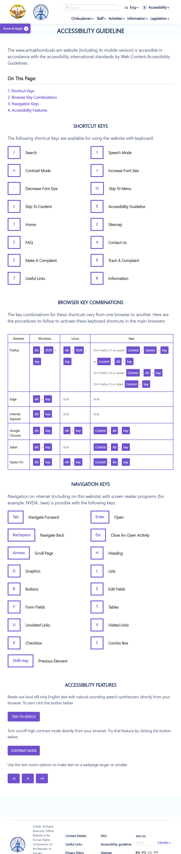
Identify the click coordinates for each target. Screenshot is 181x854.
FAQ (104, 836)
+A (42, 778)
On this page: (22, 78)
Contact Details (75, 836)
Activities (115, 18)
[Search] (91, 7)
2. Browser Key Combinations (32, 97)
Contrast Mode (23, 750)
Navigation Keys (90, 484)
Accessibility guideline (90, 31)
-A (13, 778)
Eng (130, 7)
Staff (100, 18)
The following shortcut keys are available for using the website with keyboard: (81, 138)
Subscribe (162, 842)
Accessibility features (90, 685)
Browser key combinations (90, 302)
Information (136, 18)
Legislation (158, 18)
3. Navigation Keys (23, 103)
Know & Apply (13, 28)
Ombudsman (81, 18)
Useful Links (73, 844)
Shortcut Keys (90, 126)
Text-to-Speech (24, 716)
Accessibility (158, 7)
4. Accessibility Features (27, 110)
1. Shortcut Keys (21, 90)
